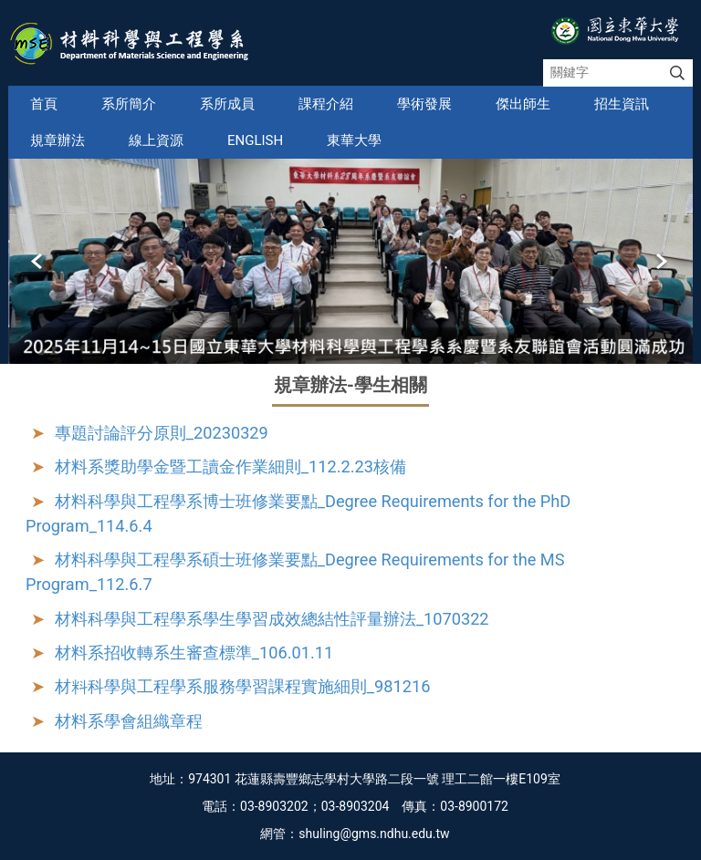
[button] (38, 262)
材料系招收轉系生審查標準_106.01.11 (194, 652)
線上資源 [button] (156, 140)
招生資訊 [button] (621, 104)
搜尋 (677, 73)
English (255, 140)
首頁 (44, 104)
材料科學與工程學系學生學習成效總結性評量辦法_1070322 (272, 618)
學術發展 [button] (424, 104)
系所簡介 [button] (128, 104)
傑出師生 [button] (523, 104)
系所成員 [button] (227, 104)
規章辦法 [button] (57, 140)
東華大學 (354, 140)
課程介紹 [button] (325, 104)
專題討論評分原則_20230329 (161, 432)
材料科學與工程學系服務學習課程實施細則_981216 (243, 686)
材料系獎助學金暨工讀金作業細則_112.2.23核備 (230, 466)
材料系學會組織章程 (129, 720)
